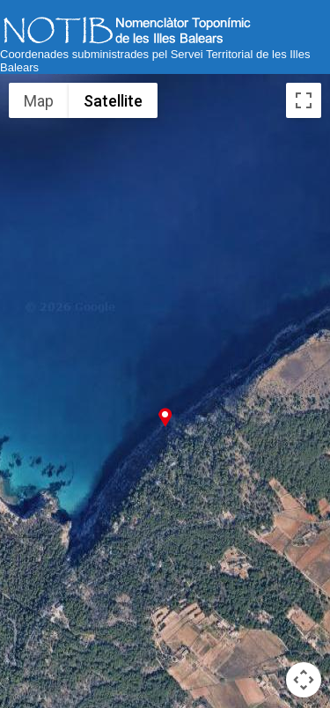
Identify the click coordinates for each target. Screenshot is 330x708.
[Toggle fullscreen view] (303, 100)
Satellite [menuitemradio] (113, 101)
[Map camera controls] (303, 679)
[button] (165, 417)
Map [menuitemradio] (39, 101)
